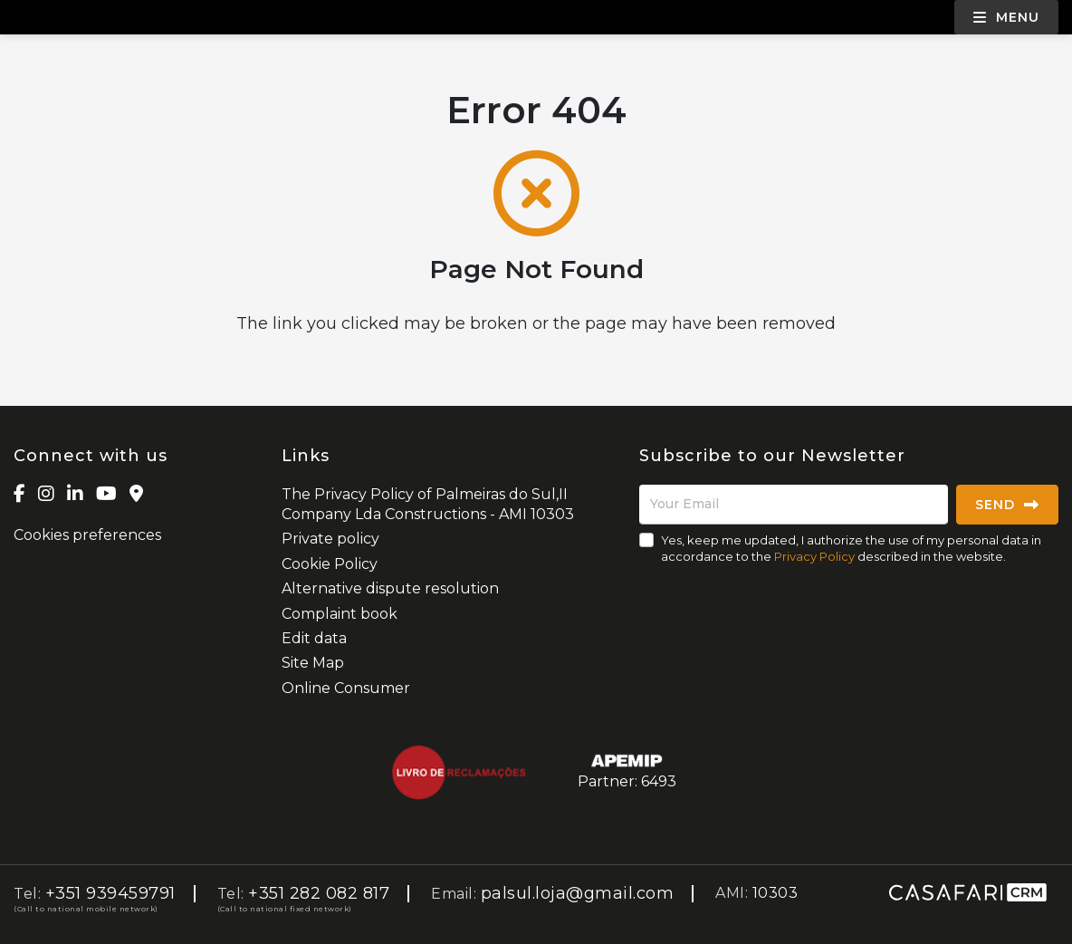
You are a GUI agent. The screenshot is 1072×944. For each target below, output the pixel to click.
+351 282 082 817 (318, 893)
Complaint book (339, 613)
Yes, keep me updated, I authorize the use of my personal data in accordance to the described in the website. (851, 548)
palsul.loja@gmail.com (578, 893)
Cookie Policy (330, 564)
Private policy (330, 538)
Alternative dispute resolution (390, 588)
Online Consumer (346, 688)
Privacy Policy (814, 556)
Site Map (313, 662)
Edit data (314, 638)
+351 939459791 (110, 893)
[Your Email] (793, 505)
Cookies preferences (87, 535)
